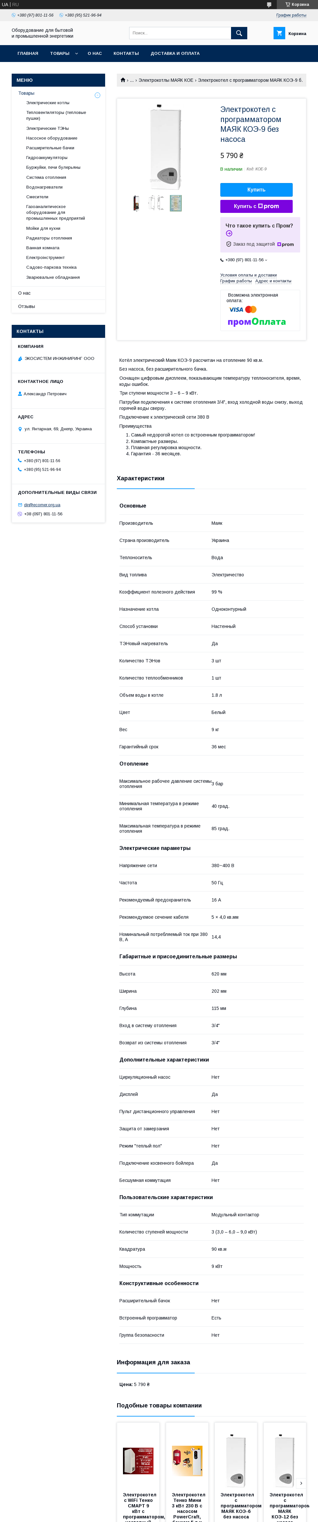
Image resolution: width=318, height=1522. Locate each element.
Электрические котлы (47, 102)
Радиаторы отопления (49, 238)
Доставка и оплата (175, 53)
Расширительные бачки (50, 147)
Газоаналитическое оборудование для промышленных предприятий (55, 212)
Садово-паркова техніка (51, 267)
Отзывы (26, 306)
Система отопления (46, 177)
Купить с (256, 206)
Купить (257, 189)
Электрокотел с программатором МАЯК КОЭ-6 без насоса (242, 1505)
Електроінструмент (45, 257)
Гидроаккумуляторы (46, 157)
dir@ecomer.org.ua (42, 504)
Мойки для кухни (43, 228)
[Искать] (239, 33)
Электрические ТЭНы (47, 128)
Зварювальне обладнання (53, 277)
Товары (59, 53)
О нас (95, 53)
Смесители (37, 196)
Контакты (126, 53)
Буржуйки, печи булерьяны (53, 167)
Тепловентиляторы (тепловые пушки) (56, 115)
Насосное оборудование (51, 138)
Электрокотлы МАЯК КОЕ (166, 80)
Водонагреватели (44, 187)
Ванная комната (42, 247)
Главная (28, 53)
